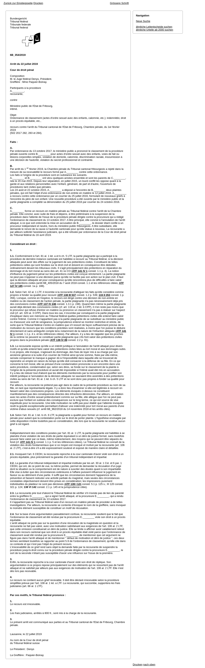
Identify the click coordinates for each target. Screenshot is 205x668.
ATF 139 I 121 (73, 484)
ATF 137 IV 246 (47, 303)
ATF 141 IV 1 (79, 270)
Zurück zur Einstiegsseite (18, 3)
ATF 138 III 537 (67, 294)
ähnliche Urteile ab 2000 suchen (154, 29)
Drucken (38, 3)
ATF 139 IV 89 (58, 340)
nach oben (149, 664)
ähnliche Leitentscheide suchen (154, 26)
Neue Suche (143, 21)
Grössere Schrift (119, 3)
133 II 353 (104, 294)
